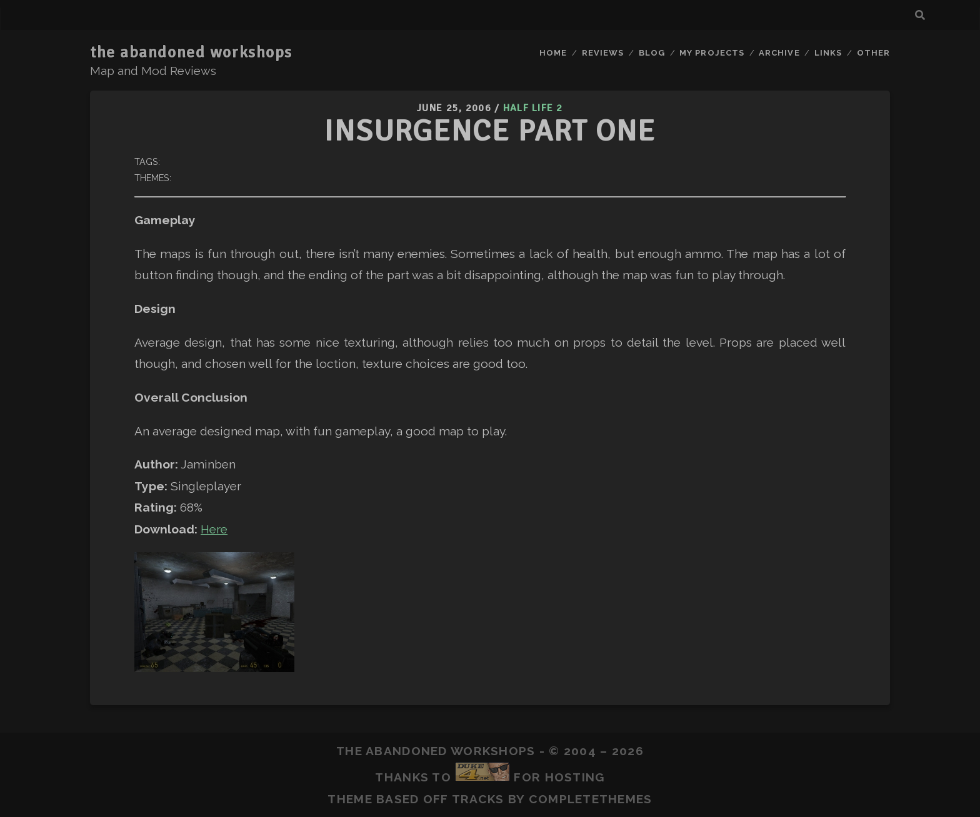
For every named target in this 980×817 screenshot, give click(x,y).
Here (214, 529)
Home (553, 52)
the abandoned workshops (191, 52)
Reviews (603, 52)
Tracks (478, 799)
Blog (652, 52)
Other (873, 52)
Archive (779, 52)
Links (828, 52)
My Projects (711, 52)
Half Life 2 (533, 108)
